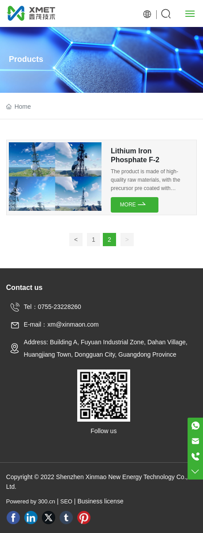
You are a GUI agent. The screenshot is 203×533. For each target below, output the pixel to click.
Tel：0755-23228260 (52, 306)
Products (26, 59)
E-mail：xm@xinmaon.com (61, 324)
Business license (100, 501)
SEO (66, 501)
